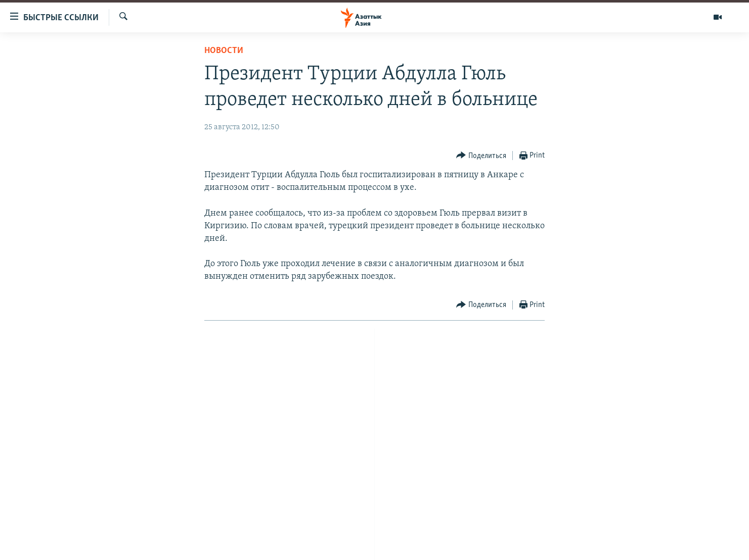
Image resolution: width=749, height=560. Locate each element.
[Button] (481, 156)
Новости (223, 51)
